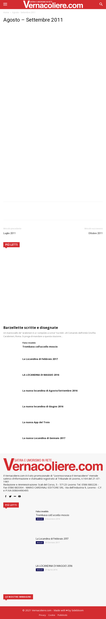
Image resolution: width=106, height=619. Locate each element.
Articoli (40, 519)
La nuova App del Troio (36, 422)
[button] (101, 4)
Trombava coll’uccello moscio (40, 346)
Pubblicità (62, 615)
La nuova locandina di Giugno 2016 (42, 406)
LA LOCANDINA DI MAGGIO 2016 (40, 374)
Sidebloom (78, 610)
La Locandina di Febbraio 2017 (40, 359)
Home (6, 12)
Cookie (51, 615)
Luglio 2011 (9, 233)
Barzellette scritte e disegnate (30, 327)
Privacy (42, 615)
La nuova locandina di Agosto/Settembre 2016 (49, 390)
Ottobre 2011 (95, 233)
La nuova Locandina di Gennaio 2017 (43, 438)
